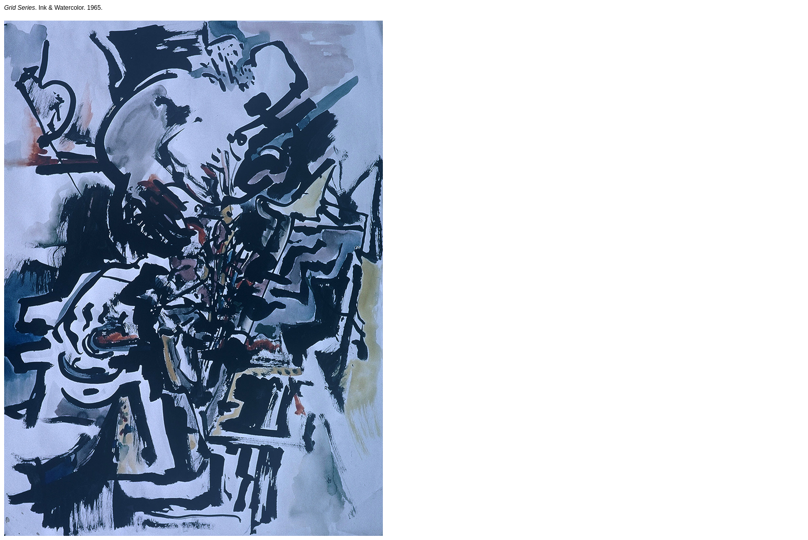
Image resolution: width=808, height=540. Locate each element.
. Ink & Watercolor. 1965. (53, 7)
